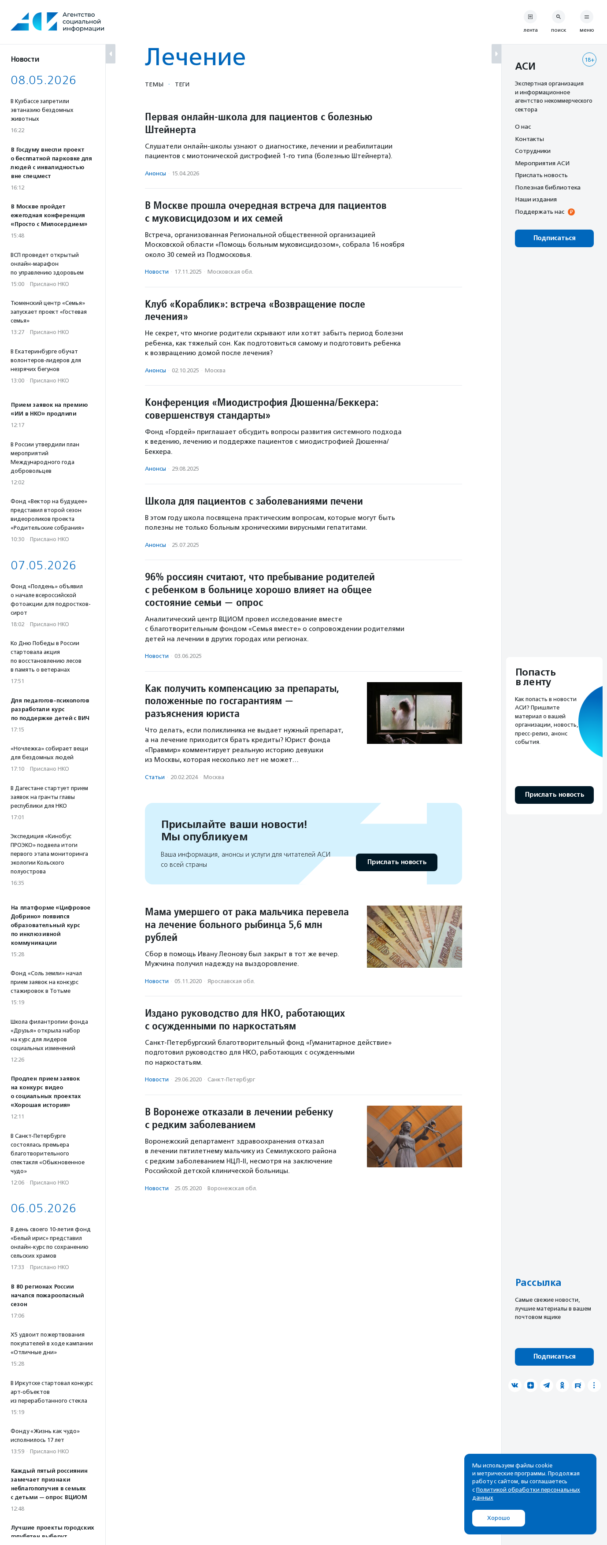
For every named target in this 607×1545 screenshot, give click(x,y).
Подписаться (554, 238)
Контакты (529, 138)
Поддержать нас (539, 211)
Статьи (155, 777)
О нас (523, 126)
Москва (215, 370)
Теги (182, 84)
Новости (157, 271)
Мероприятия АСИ (542, 163)
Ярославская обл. (231, 981)
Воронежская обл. (232, 1188)
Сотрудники (533, 150)
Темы (154, 84)
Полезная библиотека (548, 187)
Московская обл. (230, 271)
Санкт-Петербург (231, 1079)
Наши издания (536, 199)
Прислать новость (396, 862)
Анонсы (155, 173)
